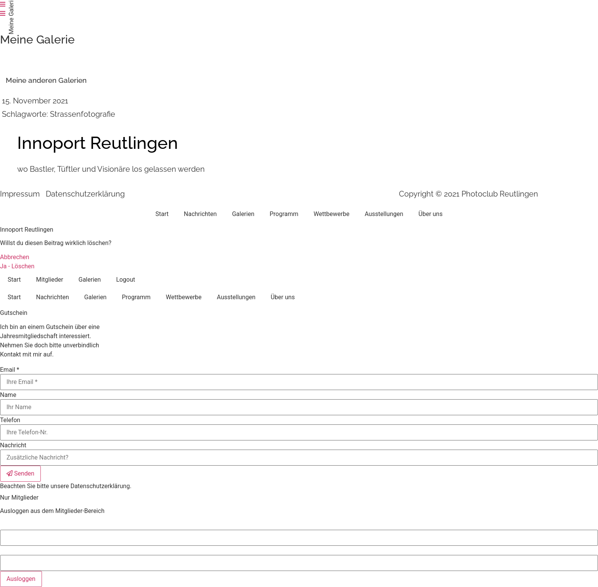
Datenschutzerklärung (85, 193)
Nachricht (13, 445)
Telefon (10, 420)
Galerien (243, 214)
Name (8, 395)
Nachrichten (200, 214)
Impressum (20, 193)
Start (162, 214)
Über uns (430, 214)
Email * (9, 370)
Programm (284, 214)
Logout (125, 279)
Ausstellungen (384, 214)
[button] (46, 80)
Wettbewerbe (331, 214)
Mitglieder (49, 279)
